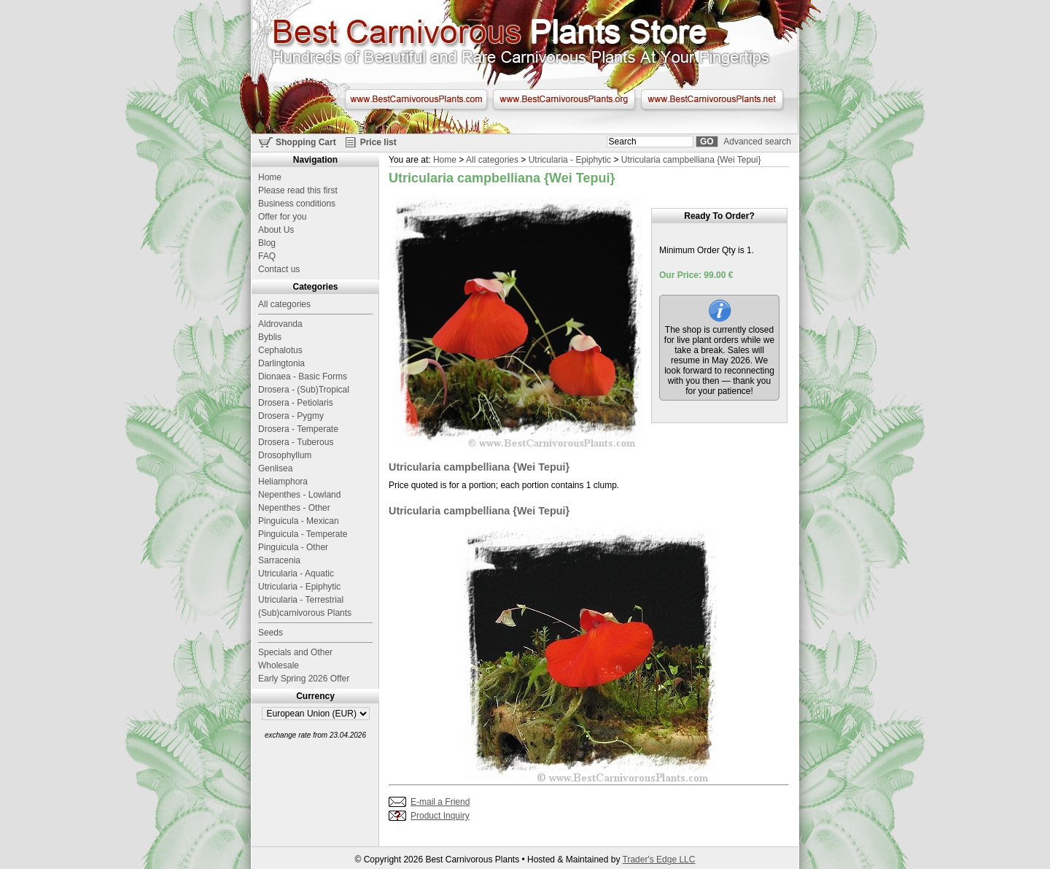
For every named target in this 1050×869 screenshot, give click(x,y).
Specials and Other (295, 652)
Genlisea (275, 468)
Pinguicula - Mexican (298, 521)
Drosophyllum (284, 455)
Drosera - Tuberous (295, 442)
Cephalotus (280, 350)
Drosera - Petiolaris (295, 403)
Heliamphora (283, 481)
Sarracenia (279, 560)
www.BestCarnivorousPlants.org (564, 99)
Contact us (279, 269)
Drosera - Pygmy (291, 416)
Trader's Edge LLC (659, 859)
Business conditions (296, 203)
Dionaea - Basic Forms (302, 376)
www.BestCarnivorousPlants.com (416, 99)
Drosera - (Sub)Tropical (303, 390)
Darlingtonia (281, 363)
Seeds (270, 632)
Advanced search (757, 141)
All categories (492, 160)
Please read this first (298, 190)
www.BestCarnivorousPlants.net (712, 99)
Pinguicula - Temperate (303, 534)
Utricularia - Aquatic (296, 573)
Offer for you (282, 217)
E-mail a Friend (440, 802)
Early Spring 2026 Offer (303, 678)
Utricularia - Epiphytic (570, 160)
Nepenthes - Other (294, 508)
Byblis (269, 337)
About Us (276, 230)
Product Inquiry (440, 816)
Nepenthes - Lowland (299, 495)
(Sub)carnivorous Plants (304, 613)
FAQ (267, 256)
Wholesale (278, 665)
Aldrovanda (280, 324)
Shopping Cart (306, 142)
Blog (267, 243)
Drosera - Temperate (298, 429)
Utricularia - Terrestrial (300, 600)
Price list (378, 142)
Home (444, 160)
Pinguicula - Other (293, 547)
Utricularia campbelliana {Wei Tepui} (691, 160)
